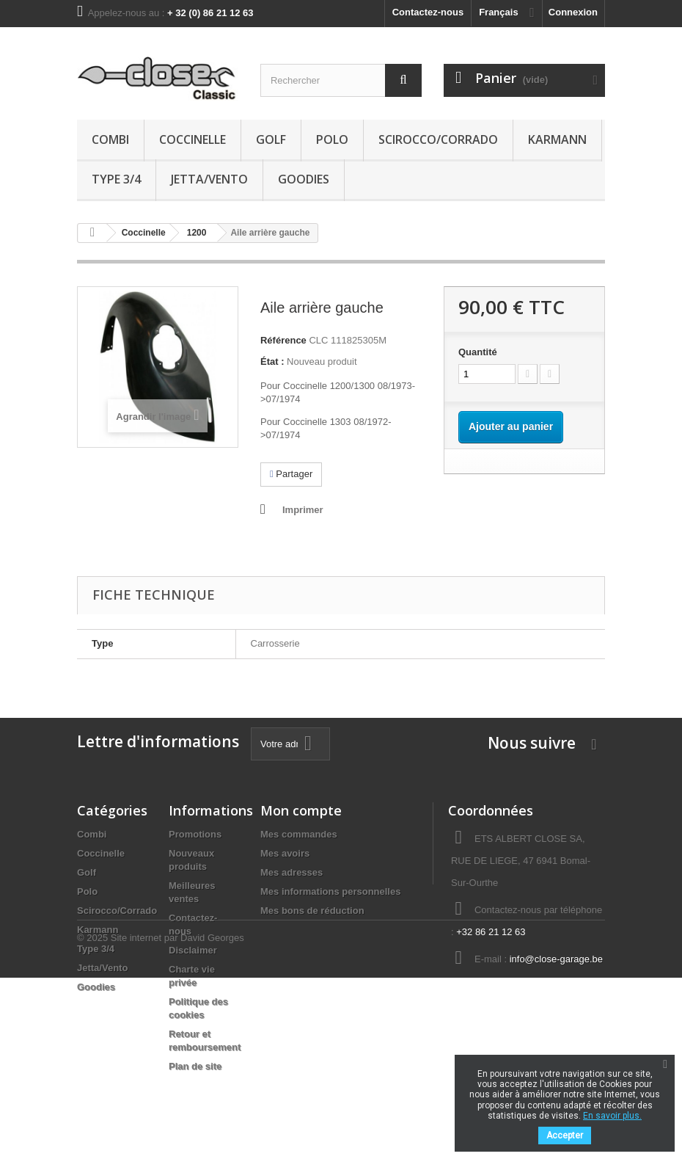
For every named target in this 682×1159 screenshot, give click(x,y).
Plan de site (195, 1066)
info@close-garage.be (556, 958)
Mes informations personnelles (330, 891)
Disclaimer (193, 950)
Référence (283, 340)
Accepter (564, 1135)
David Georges (212, 1119)
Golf (271, 139)
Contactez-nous (428, 12)
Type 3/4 (116, 179)
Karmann (557, 139)
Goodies (303, 179)
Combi (110, 139)
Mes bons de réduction (312, 910)
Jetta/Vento (209, 179)
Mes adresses (291, 872)
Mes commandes (298, 834)
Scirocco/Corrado (438, 139)
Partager (291, 473)
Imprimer (302, 509)
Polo (332, 139)
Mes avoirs (284, 853)
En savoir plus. (612, 1116)
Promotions (195, 834)
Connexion (573, 12)
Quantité (477, 351)
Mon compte (301, 810)
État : (272, 361)
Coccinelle (192, 139)
